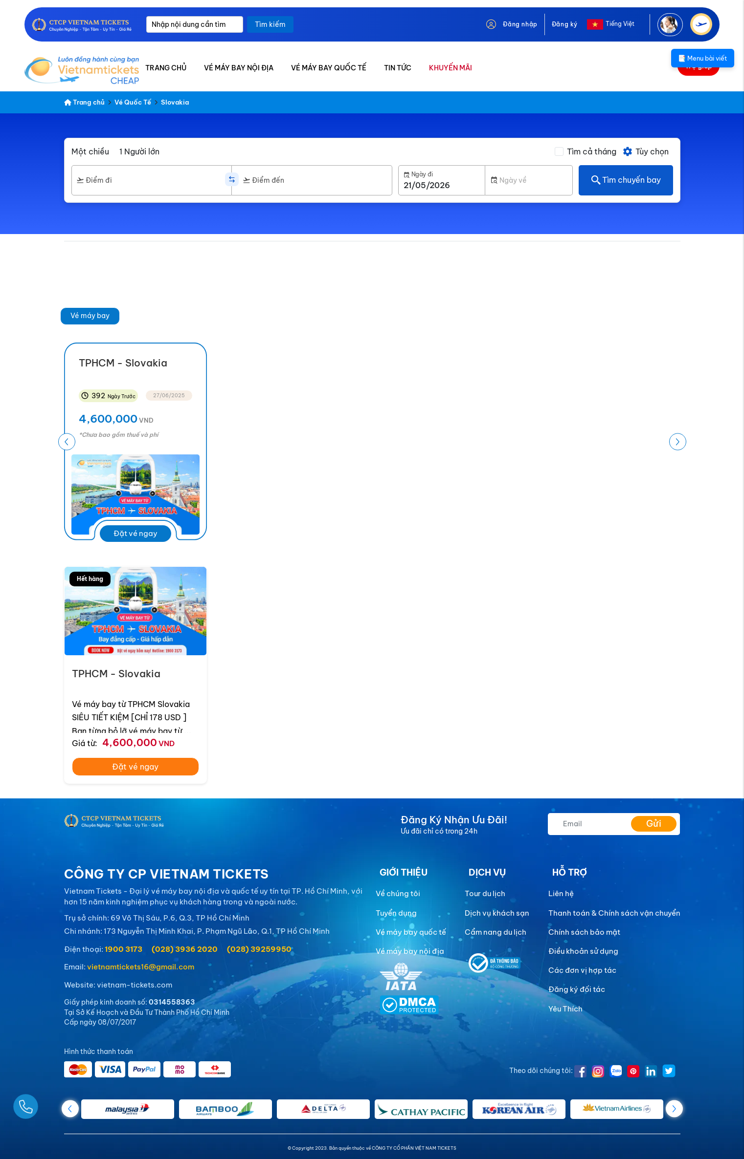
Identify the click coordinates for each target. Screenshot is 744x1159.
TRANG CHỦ (165, 68)
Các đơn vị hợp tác (582, 970)
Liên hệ (561, 893)
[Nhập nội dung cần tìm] (194, 24)
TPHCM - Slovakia (116, 673)
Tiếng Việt (620, 23)
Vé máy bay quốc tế (411, 932)
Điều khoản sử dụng (583, 951)
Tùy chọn (645, 151)
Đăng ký (565, 24)
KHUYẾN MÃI (450, 68)
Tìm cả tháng (591, 151)
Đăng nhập (520, 24)
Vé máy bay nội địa (410, 951)
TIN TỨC (397, 68)
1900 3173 (123, 949)
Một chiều (90, 151)
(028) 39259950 (259, 949)
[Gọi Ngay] (49, 1102)
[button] (677, 442)
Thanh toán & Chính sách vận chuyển (614, 913)
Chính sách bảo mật (584, 932)
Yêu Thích (565, 1008)
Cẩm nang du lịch (495, 932)
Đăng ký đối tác (576, 989)
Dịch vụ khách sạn (497, 913)
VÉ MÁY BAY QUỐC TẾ (328, 68)
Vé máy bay (90, 315)
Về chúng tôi (398, 893)
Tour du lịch (485, 893)
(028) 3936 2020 (185, 949)
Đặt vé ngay (135, 533)
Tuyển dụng (396, 913)
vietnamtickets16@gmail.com (140, 966)
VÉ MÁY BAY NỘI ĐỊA (238, 68)
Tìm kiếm (270, 24)
